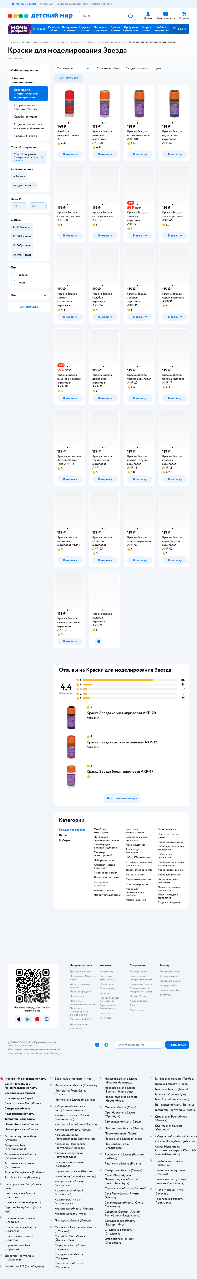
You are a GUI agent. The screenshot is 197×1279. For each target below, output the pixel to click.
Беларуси (57, 1053)
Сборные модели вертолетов (168, 896)
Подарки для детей (169, 902)
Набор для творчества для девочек (171, 848)
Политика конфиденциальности (83, 1002)
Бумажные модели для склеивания (139, 863)
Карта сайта (76, 1028)
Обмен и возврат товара (80, 985)
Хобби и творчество (35, 42)
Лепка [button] (63, 835)
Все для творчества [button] (72, 830)
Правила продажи (80, 991)
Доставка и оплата (80, 971)
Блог (132, 1005)
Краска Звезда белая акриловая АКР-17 (120, 771)
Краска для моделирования (135, 831)
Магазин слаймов (136, 899)
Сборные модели (68, 42)
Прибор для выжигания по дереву (106, 838)
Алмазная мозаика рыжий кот (104, 866)
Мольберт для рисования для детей (106, 846)
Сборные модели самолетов (168, 881)
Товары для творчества (139, 869)
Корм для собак (168, 985)
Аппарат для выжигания (133, 851)
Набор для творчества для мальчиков (171, 863)
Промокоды (77, 996)
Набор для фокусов (169, 874)
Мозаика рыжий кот (105, 872)
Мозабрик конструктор (101, 831)
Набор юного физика (170, 869)
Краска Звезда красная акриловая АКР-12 (122, 742)
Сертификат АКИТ (81, 1019)
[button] (179, 29)
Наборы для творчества (165, 856)
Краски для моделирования (106, 42)
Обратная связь (79, 1024)
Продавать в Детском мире (82, 978)
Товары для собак (169, 980)
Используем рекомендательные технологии (34, 1049)
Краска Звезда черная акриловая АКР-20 (121, 713)
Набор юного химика (170, 841)
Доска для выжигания (106, 877)
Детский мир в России (21, 1053)
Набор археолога (104, 860)
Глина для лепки (167, 829)
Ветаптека (165, 994)
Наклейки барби (135, 874)
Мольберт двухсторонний (103, 854)
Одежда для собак (169, 990)
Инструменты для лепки (168, 836)
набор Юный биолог (138, 857)
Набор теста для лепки (107, 894)
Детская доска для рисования (136, 838)
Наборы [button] (64, 840)
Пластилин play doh (137, 884)
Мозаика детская (135, 844)
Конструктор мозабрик (101, 884)
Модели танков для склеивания (169, 888)
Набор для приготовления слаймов (135, 892)
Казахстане (41, 1053)
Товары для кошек (169, 971)
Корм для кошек (168, 976)
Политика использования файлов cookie (79, 1011)
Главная (13, 42)
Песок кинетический (138, 879)
